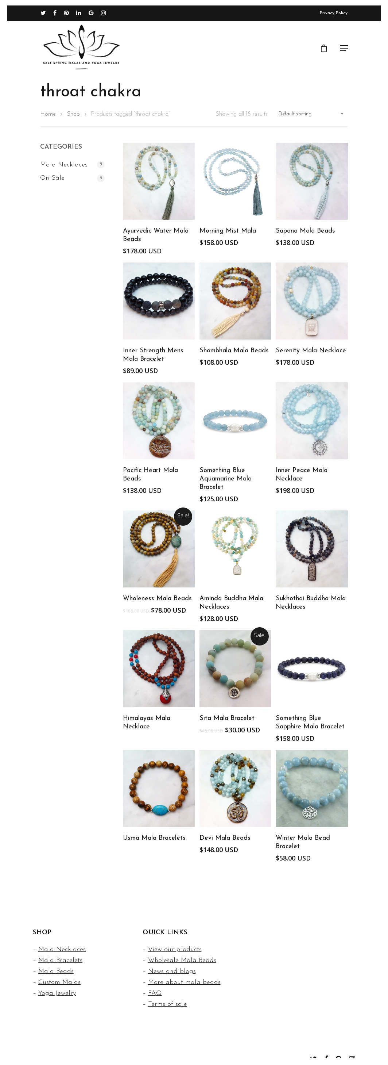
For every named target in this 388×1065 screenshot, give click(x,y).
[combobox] (311, 114)
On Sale (52, 178)
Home (48, 114)
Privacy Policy (334, 15)
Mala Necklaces (64, 164)
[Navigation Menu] (344, 50)
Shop (73, 114)
